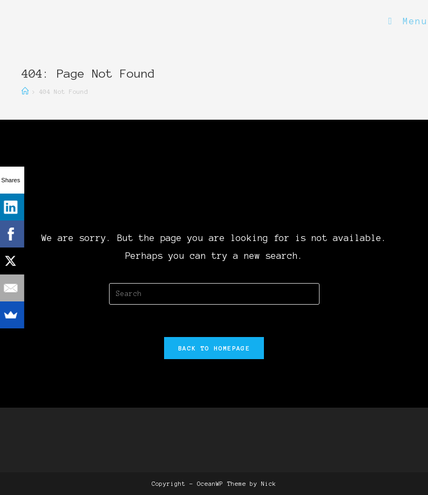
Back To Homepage (214, 348)
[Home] (25, 91)
